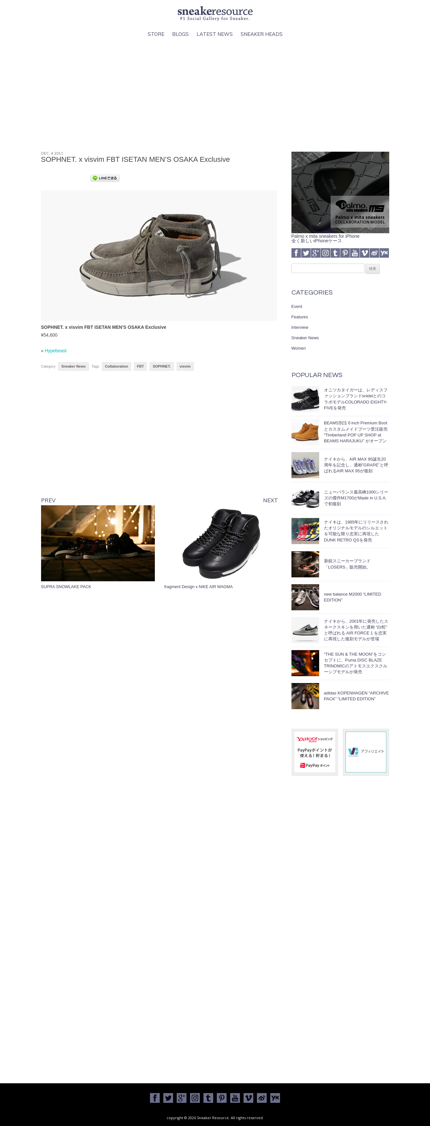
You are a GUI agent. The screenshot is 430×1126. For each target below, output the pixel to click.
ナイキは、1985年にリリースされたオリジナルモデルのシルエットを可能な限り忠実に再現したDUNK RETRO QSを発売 (356, 531)
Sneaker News (73, 366)
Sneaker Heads (262, 34)
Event (296, 306)
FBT (140, 366)
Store (156, 34)
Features (299, 316)
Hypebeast (56, 350)
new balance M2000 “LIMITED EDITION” (352, 597)
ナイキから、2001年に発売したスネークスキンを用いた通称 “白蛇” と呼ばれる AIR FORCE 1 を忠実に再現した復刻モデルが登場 (356, 630)
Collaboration (116, 366)
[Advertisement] (215, 95)
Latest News (215, 34)
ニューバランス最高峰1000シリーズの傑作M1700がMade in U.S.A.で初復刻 (356, 498)
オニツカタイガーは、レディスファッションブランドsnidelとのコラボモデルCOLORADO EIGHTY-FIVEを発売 (356, 399)
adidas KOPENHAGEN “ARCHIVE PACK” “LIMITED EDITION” (356, 696)
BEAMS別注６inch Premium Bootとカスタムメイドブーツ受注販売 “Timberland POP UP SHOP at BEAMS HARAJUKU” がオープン (356, 431)
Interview (299, 327)
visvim (185, 366)
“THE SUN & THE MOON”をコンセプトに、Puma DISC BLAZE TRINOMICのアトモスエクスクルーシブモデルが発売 (355, 663)
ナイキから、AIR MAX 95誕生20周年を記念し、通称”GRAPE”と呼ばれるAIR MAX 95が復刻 (356, 465)
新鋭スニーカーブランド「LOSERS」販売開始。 (347, 563)
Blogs (180, 34)
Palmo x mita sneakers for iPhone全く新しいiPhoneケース (340, 236)
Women (298, 348)
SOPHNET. (162, 366)
